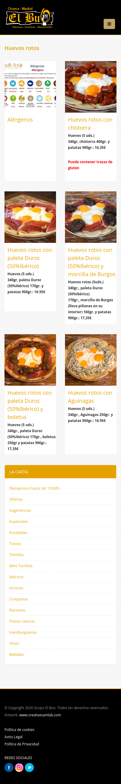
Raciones (17, 610)
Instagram (19, 767)
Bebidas (16, 654)
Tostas (15, 543)
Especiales (18, 521)
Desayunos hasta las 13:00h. (34, 488)
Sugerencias (20, 510)
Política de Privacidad (21, 743)
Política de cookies (19, 729)
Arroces (16, 588)
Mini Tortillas (21, 565)
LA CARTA (18, 472)
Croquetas (18, 599)
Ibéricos (16, 576)
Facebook (8, 767)
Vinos (14, 643)
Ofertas (16, 499)
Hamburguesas (23, 632)
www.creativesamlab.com (40, 714)
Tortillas (16, 554)
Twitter (29, 767)
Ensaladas (18, 532)
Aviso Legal (13, 736)
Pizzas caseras (22, 621)
